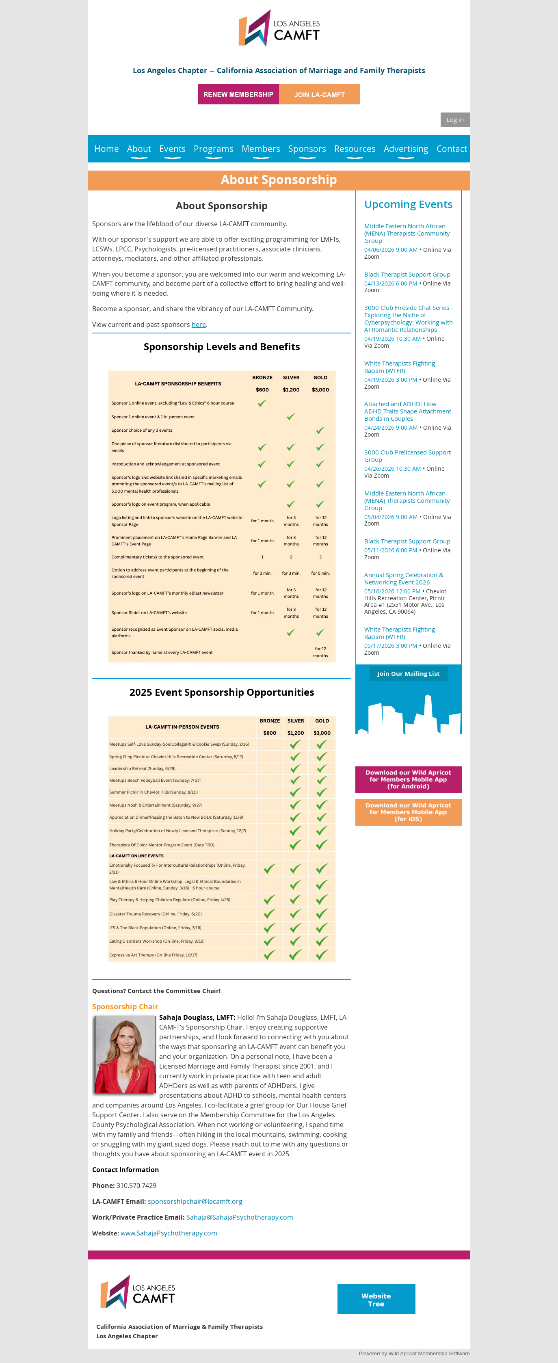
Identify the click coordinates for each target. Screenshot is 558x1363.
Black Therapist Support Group (407, 274)
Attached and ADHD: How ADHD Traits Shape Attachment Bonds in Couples (407, 411)
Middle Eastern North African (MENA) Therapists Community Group (407, 233)
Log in (455, 119)
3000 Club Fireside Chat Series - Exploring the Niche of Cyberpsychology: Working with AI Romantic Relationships (408, 318)
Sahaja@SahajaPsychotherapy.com (239, 1217)
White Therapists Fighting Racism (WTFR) (399, 366)
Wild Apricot (403, 1353)
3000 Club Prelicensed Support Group (407, 455)
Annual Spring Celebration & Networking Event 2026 (403, 578)
